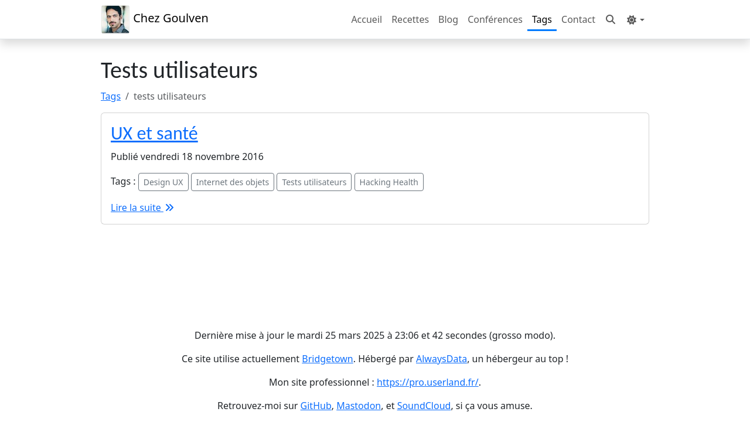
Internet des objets (233, 182)
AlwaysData (441, 358)
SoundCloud (424, 405)
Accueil (366, 19)
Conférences (495, 19)
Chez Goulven (155, 19)
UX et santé (154, 133)
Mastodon (358, 405)
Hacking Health (389, 182)
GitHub (316, 405)
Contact (578, 19)
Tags (542, 19)
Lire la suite (143, 207)
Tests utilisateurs (314, 182)
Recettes (410, 19)
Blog (448, 19)
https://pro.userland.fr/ (428, 382)
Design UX (163, 182)
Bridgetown (327, 358)
